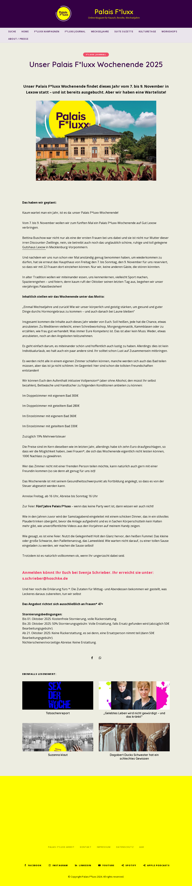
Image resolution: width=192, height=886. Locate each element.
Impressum (104, 847)
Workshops (169, 31)
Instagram (60, 865)
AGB (141, 847)
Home (25, 31)
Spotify (130, 865)
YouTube (108, 865)
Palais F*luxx (114, 12)
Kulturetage (147, 31)
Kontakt (85, 847)
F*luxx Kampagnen (46, 31)
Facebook (34, 865)
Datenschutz (125, 847)
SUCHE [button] (12, 31)
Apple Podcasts (158, 865)
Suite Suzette (123, 31)
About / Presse (18, 38)
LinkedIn (85, 865)
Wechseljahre (100, 31)
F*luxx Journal (75, 31)
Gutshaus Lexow (34, 247)
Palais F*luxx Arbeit (61, 847)
